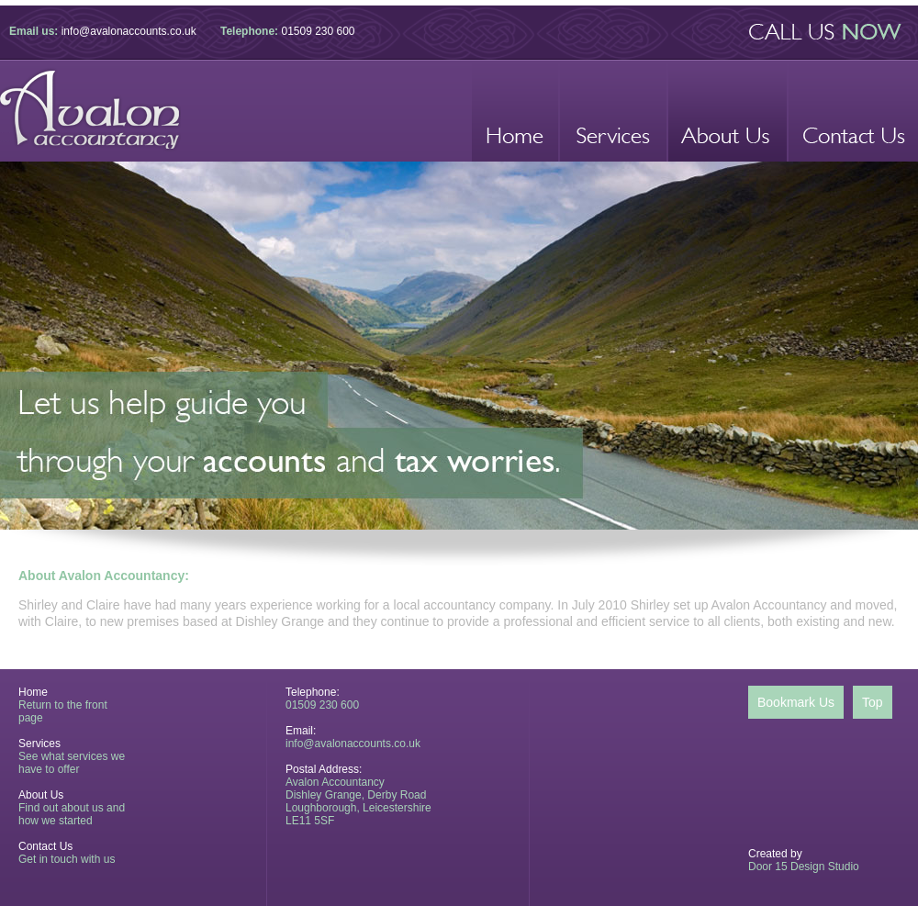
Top (872, 702)
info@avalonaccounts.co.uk (129, 31)
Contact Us (45, 846)
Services (39, 743)
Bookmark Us (795, 702)
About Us (40, 795)
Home (33, 692)
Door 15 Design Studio (803, 866)
